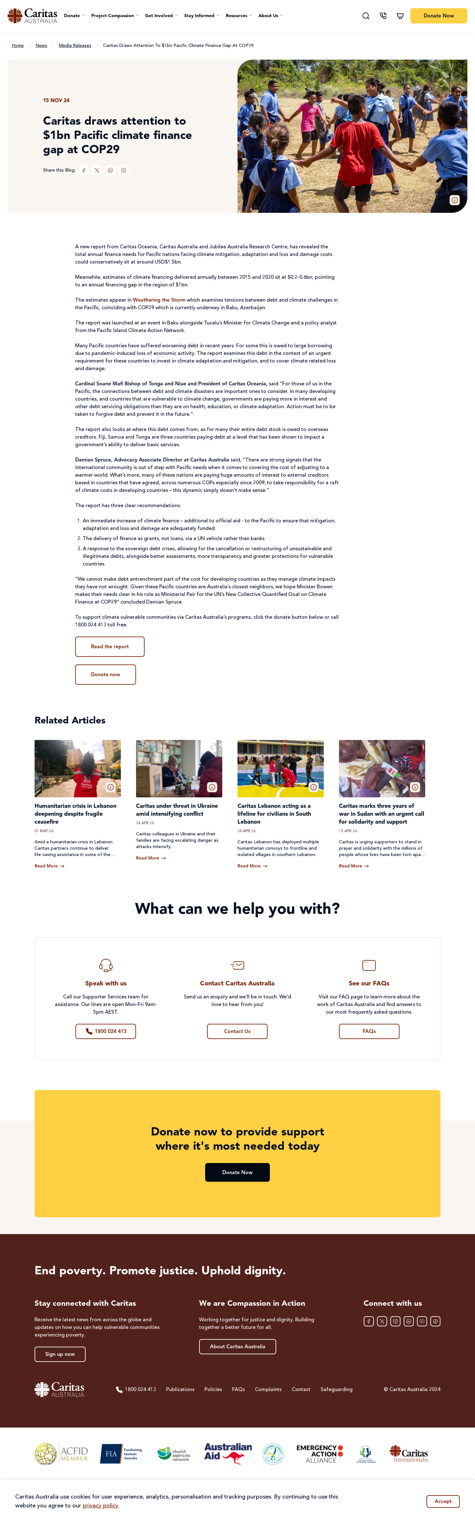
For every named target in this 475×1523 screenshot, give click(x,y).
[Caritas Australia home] (32, 15)
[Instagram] (124, 170)
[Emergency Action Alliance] (319, 1454)
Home (18, 45)
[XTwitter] (97, 170)
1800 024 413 (135, 1390)
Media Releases (75, 45)
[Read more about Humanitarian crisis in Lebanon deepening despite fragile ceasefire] (50, 866)
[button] (74, 16)
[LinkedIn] (110, 170)
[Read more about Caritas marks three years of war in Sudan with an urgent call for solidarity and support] (354, 866)
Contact (301, 1389)
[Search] (366, 15)
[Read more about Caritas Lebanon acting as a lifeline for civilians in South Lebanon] (253, 866)
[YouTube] (422, 1321)
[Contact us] (383, 15)
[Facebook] (84, 170)
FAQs (238, 1389)
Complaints (268, 1389)
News (41, 45)
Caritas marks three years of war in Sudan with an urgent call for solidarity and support (381, 814)
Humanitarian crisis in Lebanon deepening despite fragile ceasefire (75, 814)
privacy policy (100, 1506)
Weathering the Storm (159, 300)
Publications (180, 1389)
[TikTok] (435, 1321)
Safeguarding (337, 1389)
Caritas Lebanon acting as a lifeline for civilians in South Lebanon (274, 814)
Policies (213, 1389)
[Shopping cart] (400, 15)
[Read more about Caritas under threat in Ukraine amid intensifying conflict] (151, 858)
